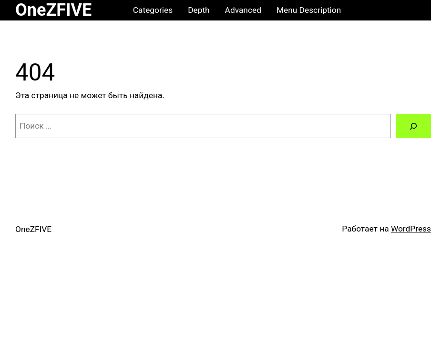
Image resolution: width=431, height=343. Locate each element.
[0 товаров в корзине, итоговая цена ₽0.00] (407, 10)
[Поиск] (413, 126)
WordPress (411, 228)
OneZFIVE (53, 10)
